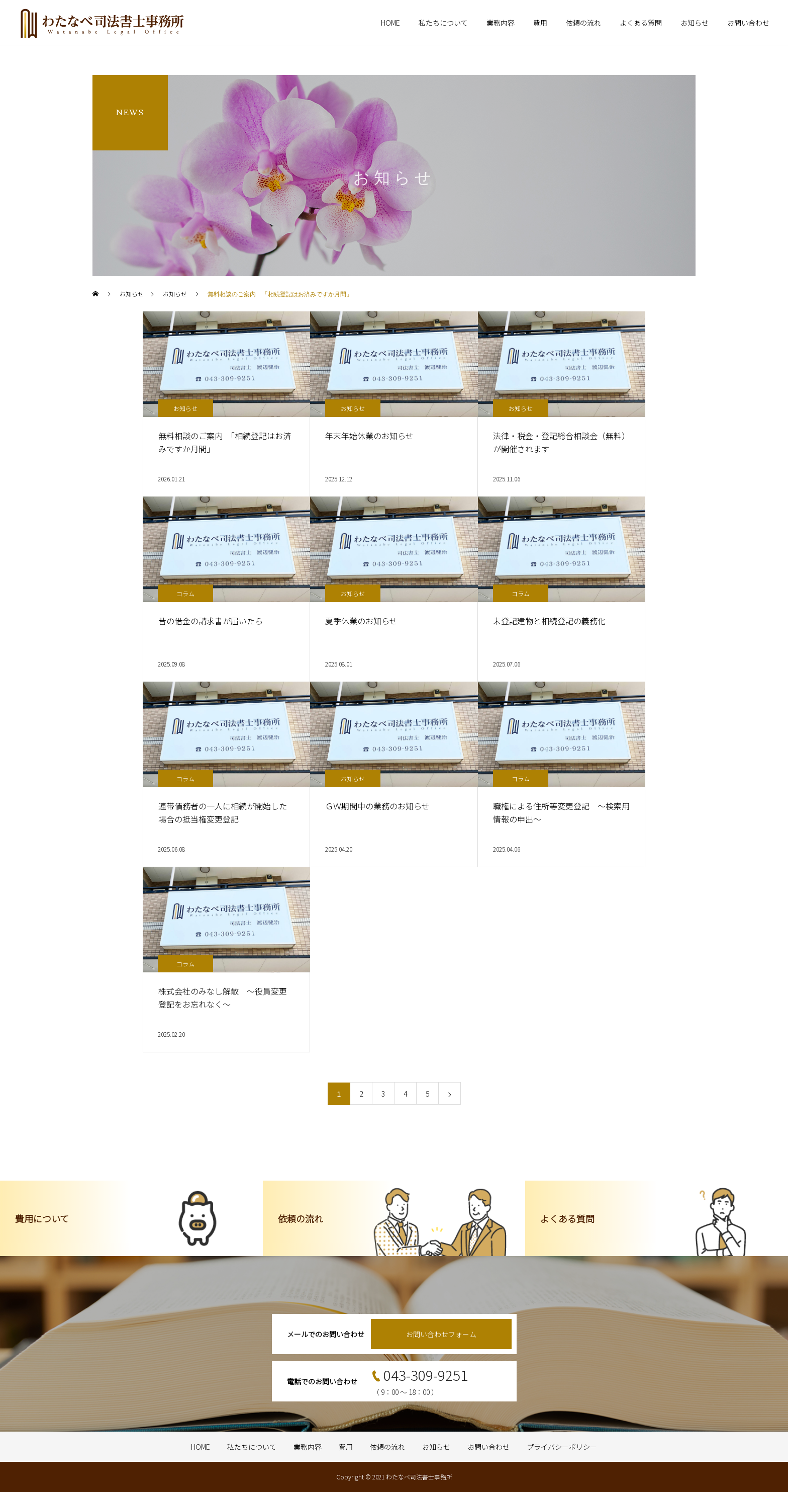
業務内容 (500, 23)
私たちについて (443, 23)
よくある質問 (641, 23)
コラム (185, 593)
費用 (540, 23)
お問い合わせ (748, 23)
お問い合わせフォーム (441, 1334)
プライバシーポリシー (562, 1447)
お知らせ (694, 23)
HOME (390, 23)
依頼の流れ (583, 23)
